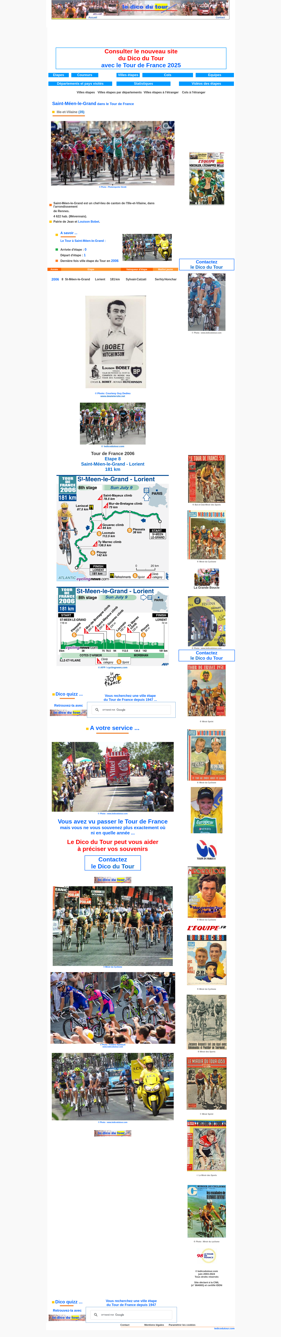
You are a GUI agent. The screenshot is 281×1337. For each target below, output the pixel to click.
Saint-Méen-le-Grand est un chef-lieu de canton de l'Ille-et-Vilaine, (100, 203)
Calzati (142, 279)
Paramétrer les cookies (182, 1324)
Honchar (171, 279)
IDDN (219, 1285)
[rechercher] (130, 710)
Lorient (100, 279)
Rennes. (63, 211)
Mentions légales (154, 1324)
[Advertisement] (141, 36)
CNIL (216, 1282)
